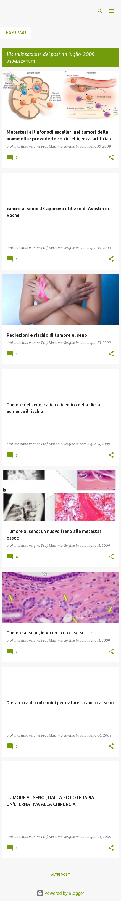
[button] (111, 157)
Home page (16, 32)
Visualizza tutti (21, 61)
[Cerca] (100, 11)
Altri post (60, 874)
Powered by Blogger (60, 893)
